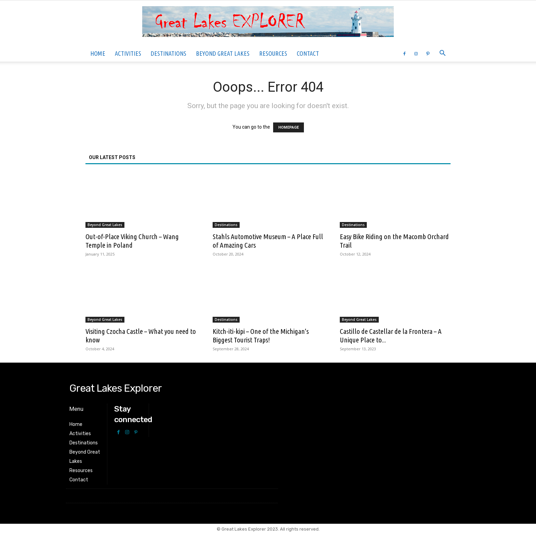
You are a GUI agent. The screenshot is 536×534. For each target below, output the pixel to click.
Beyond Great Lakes (223, 53)
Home (97, 53)
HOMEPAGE (288, 127)
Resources (273, 53)
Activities (128, 53)
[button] (442, 54)
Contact (308, 53)
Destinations (168, 53)
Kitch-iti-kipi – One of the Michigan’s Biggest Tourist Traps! (261, 335)
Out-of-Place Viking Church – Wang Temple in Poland (132, 240)
